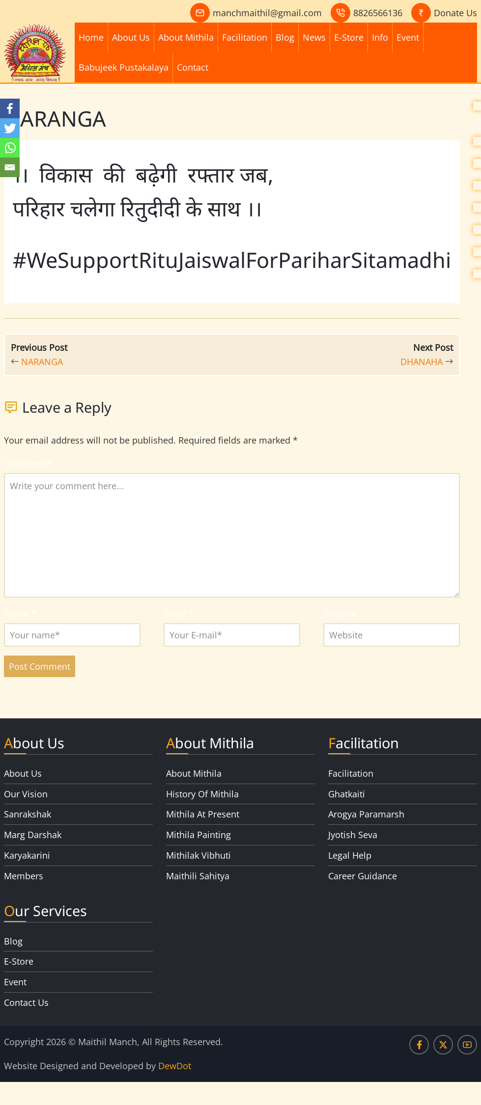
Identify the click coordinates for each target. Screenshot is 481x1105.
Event (407, 37)
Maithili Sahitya (197, 876)
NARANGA (42, 362)
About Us (131, 37)
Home (91, 37)
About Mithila (186, 37)
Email (179, 613)
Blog (285, 37)
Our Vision (26, 794)
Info (380, 37)
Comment (28, 463)
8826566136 (377, 13)
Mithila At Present (202, 814)
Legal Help (349, 855)
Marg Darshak (32, 835)
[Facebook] (10, 108)
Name (20, 613)
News (314, 37)
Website (340, 613)
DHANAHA (421, 362)
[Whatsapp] (10, 148)
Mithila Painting (198, 835)
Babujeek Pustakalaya (124, 67)
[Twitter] (10, 128)
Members (23, 876)
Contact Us (26, 1002)
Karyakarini (27, 855)
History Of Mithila (202, 794)
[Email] (10, 167)
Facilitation (244, 37)
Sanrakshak (27, 814)
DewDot (174, 1066)
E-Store (349, 37)
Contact (192, 67)
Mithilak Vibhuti (198, 855)
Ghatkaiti (346, 794)
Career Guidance (362, 876)
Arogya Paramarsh (366, 814)
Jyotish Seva (352, 835)
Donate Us (455, 13)
